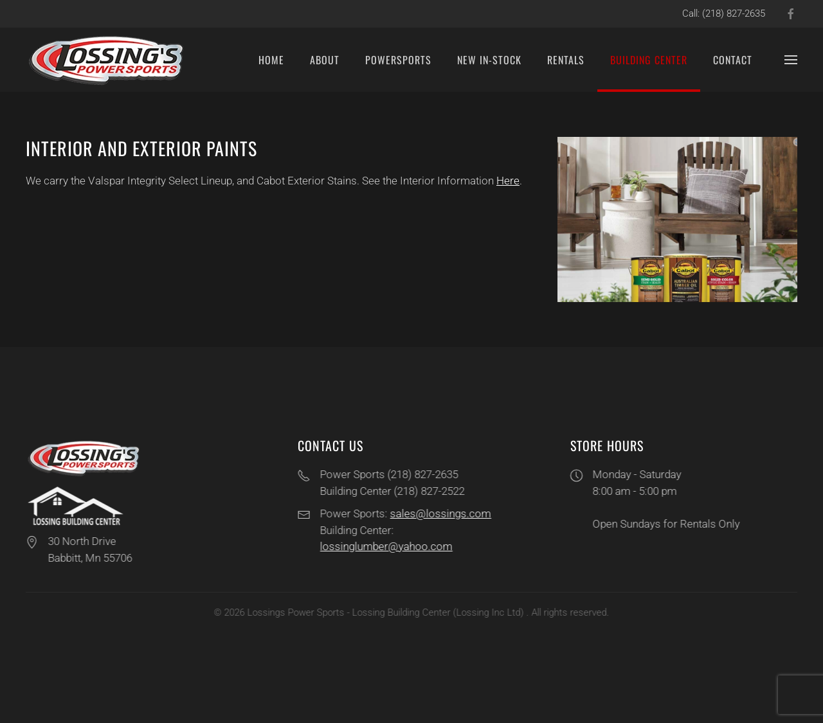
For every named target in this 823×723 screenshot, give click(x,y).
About (324, 59)
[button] (790, 60)
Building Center (648, 59)
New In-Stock (489, 59)
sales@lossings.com (439, 513)
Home (271, 59)
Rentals (565, 59)
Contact (732, 59)
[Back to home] (108, 60)
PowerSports (398, 59)
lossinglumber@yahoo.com (385, 546)
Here (508, 180)
